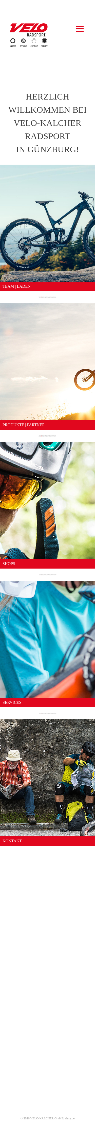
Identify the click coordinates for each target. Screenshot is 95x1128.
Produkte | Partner (47, 1051)
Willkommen (47, 1039)
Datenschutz (47, 1105)
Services (47, 1063)
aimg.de (69, 1118)
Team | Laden (47, 1045)
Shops (47, 1057)
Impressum (47, 1099)
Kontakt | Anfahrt (47, 1069)
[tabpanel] (47, 9)
